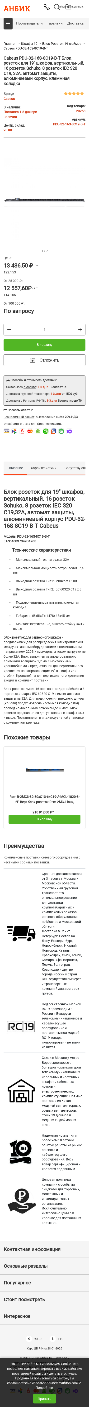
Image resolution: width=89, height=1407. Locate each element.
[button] (8, 23)
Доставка (75, 23)
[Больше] (80, 329)
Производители (29, 23)
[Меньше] (9, 329)
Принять (44, 1399)
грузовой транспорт (35, 394)
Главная (10, 43)
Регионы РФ (32, 400)
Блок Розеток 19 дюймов (61, 43)
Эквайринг (11, 423)
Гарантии (55, 23)
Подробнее (44, 1388)
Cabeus (9, 99)
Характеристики (43, 468)
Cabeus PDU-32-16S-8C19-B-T (26, 48)
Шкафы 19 (29, 43)
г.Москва (29, 387)
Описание (15, 468)
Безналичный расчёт (19, 417)
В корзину (44, 345)
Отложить (44, 360)
